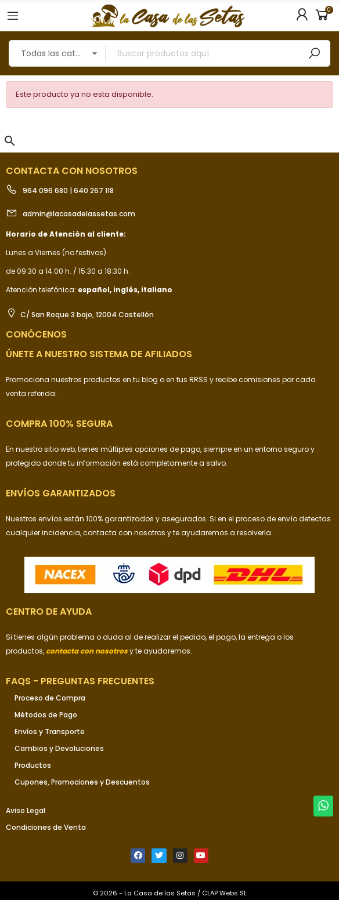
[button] (10, 141)
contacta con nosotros (125, 533)
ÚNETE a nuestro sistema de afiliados (99, 354)
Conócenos (36, 334)
